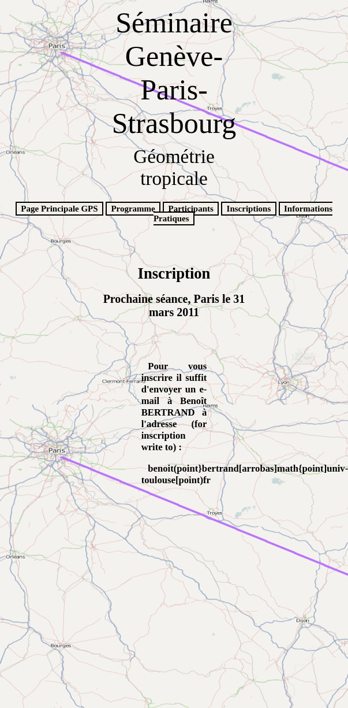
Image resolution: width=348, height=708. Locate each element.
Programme (133, 208)
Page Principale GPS (59, 208)
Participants (191, 208)
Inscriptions (249, 208)
